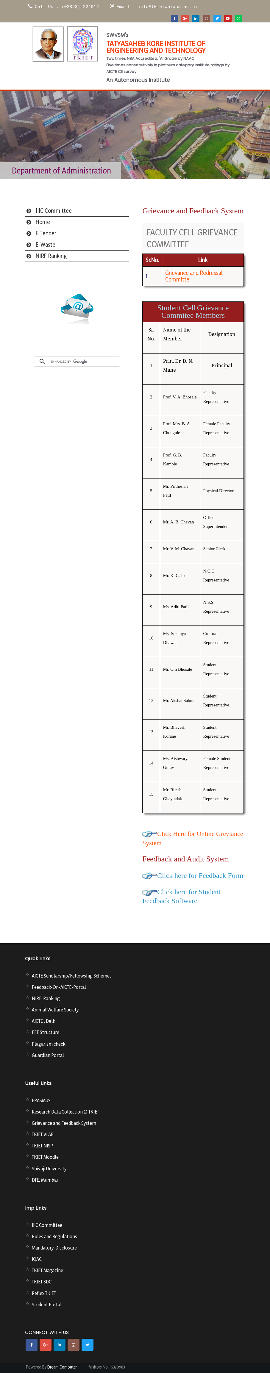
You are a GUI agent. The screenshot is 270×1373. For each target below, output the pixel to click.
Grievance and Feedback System (64, 1123)
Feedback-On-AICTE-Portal (59, 987)
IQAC (37, 1259)
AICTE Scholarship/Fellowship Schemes (72, 976)
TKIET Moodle (45, 1157)
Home (43, 222)
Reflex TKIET (44, 1293)
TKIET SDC (41, 1282)
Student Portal (47, 1305)
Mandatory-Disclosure (54, 1248)
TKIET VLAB (43, 1134)
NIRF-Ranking (46, 998)
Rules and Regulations (54, 1236)
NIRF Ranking (51, 255)
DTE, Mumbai (45, 1180)
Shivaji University (49, 1169)
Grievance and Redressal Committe (194, 276)
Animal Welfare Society (55, 1010)
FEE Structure (45, 1032)
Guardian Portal (48, 1055)
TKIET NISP (42, 1146)
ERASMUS (41, 1100)
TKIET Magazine (47, 1270)
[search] (84, 361)
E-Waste (45, 244)
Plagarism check (48, 1044)
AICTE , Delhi (44, 1021)
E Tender (46, 233)
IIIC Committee (54, 210)
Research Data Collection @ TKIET (65, 1112)
